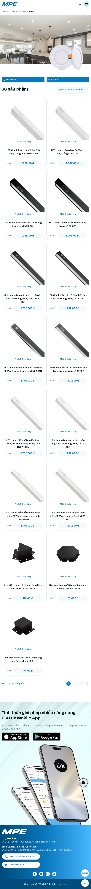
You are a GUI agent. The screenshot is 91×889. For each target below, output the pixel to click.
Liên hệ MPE (14, 864)
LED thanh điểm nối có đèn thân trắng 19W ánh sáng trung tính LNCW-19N (23, 516)
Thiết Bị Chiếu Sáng (23, 141)
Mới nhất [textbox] (78, 89)
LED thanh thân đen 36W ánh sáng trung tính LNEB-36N (23, 224)
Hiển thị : (6, 683)
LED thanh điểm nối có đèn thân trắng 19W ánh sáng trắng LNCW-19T (68, 516)
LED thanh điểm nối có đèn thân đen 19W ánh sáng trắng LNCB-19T (68, 369)
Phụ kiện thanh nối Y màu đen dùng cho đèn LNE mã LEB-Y (23, 587)
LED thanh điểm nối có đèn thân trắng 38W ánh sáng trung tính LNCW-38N (23, 443)
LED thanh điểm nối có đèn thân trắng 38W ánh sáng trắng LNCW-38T (68, 443)
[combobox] (79, 90)
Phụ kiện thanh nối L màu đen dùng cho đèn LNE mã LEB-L (23, 659)
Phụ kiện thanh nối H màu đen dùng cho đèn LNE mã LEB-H (68, 587)
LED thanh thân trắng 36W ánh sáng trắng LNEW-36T (67, 152)
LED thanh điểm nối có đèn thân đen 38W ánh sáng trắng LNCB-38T (68, 297)
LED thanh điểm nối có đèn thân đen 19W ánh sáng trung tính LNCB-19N (23, 369)
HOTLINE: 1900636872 (19, 856)
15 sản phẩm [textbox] (18, 683)
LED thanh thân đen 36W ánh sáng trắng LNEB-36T (67, 224)
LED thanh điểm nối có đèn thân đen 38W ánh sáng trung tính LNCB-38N (23, 298)
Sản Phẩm (16, 12)
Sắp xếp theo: (65, 90)
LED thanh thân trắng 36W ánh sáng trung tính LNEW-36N (23, 152)
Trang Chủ (5, 12)
